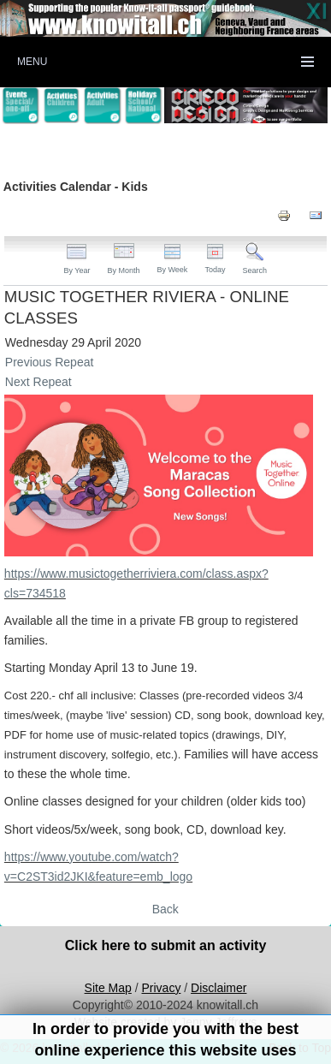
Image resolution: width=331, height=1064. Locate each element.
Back (165, 909)
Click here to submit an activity (166, 945)
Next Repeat (38, 382)
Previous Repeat (49, 362)
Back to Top (300, 1048)
